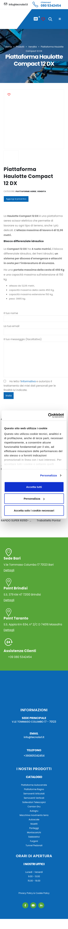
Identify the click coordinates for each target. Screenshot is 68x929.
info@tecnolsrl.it (34, 737)
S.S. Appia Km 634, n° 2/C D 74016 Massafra (34, 621)
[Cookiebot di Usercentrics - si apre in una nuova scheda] (48, 415)
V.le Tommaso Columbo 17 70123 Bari (34, 561)
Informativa (28, 381)
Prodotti (20, 46)
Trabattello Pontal (49, 520)
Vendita (32, 46)
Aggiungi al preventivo (16, 199)
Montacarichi (34, 832)
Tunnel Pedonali (34, 845)
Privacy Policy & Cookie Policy (34, 893)
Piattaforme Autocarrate (34, 785)
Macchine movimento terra (34, 815)
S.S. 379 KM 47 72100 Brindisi (34, 591)
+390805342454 (34, 755)
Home (8, 46)
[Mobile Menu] (59, 19)
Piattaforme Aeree (26, 191)
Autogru (34, 811)
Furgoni (34, 841)
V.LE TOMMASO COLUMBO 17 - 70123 (34, 721)
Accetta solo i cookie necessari (34, 510)
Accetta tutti (34, 486)
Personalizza (48, 475)
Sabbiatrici (34, 836)
